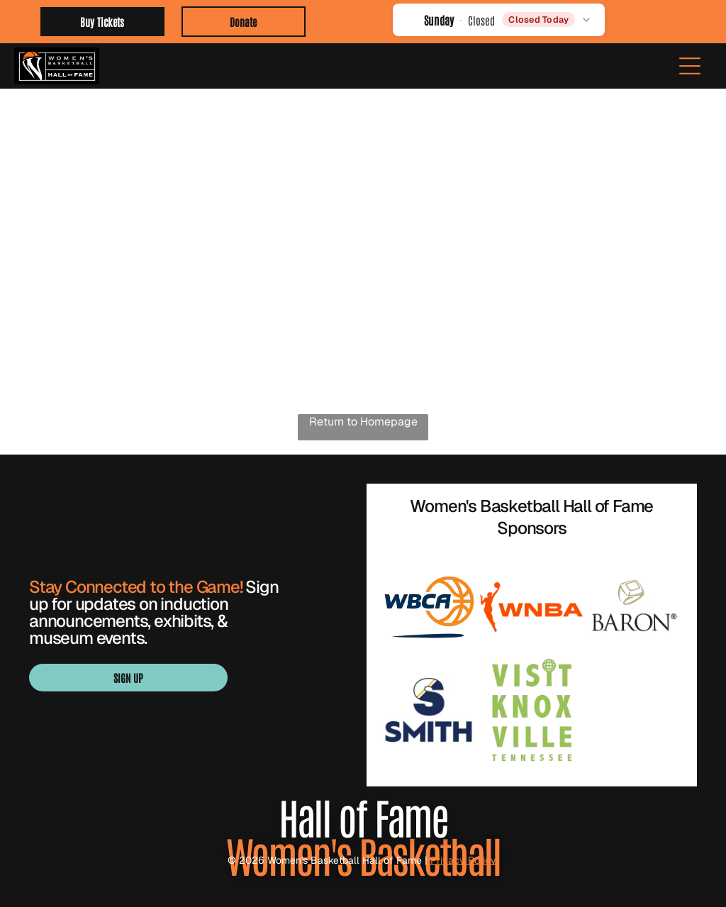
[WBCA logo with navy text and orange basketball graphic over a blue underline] (429, 607)
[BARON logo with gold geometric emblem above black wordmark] (634, 607)
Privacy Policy (464, 860)
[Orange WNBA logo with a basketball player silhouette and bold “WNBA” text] (531, 607)
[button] (499, 19)
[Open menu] (689, 66)
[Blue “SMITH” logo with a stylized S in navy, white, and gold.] (429, 710)
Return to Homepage (363, 421)
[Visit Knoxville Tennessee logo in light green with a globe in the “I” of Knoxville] (531, 710)
